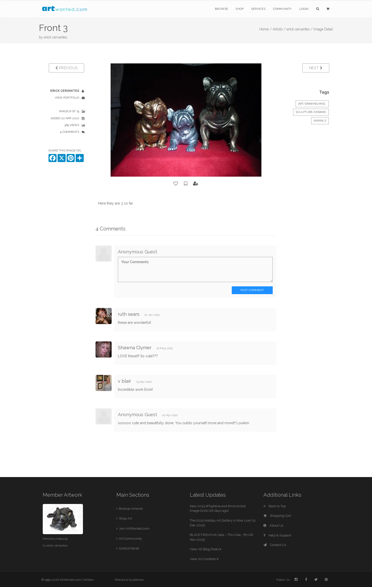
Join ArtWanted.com (134, 528)
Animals (320, 120)
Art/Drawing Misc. (312, 103)
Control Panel (129, 548)
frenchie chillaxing (55, 538)
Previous (66, 68)
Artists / (279, 29)
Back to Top (274, 506)
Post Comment (252, 290)
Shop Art (125, 518)
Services (258, 9)
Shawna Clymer (135, 347)
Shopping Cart (277, 516)
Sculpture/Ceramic (311, 112)
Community (282, 9)
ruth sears (129, 314)
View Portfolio (67, 97)
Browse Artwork (131, 509)
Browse (221, 9)
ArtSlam (88, 579)
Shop (240, 9)
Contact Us (274, 545)
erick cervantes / (300, 29)
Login (304, 9)
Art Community (130, 538)
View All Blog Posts (205, 549)
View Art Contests (204, 559)
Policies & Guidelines (129, 579)
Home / (265, 29)
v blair (124, 381)
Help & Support (277, 535)
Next (316, 68)
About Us (273, 525)
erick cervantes (55, 37)
